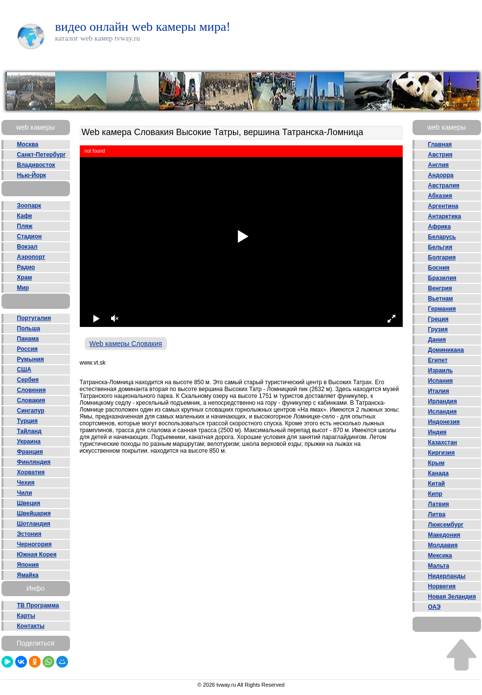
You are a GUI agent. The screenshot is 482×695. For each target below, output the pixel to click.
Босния (439, 267)
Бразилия (442, 278)
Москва (28, 144)
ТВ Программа (38, 605)
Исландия (442, 411)
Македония (444, 535)
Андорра (441, 175)
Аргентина (443, 206)
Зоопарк (29, 205)
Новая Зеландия (452, 596)
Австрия (440, 154)
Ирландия (442, 401)
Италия (438, 391)
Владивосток (36, 165)
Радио (26, 267)
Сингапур (31, 410)
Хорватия (31, 472)
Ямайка (28, 575)
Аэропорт (31, 257)
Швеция (29, 503)
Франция (30, 451)
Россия (27, 349)
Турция (27, 420)
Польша (28, 328)
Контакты (31, 626)
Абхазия (440, 195)
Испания (440, 380)
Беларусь (442, 236)
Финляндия (34, 462)
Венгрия (440, 288)
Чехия (26, 482)
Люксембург (446, 524)
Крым (436, 463)
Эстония (29, 534)
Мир (23, 287)
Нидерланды (447, 576)
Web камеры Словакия (126, 344)
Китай (436, 483)
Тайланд (29, 431)
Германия (442, 308)
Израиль (440, 370)
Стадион (29, 236)
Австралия (443, 185)
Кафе (24, 215)
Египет (438, 360)
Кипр (435, 493)
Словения (31, 390)
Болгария (442, 257)
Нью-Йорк (31, 175)
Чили (24, 492)
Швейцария (34, 513)
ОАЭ (434, 606)
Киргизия (441, 452)
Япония (28, 564)
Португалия (34, 318)
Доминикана (446, 350)
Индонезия (444, 421)
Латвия (438, 504)
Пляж (25, 226)
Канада (438, 473)
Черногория (34, 544)
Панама (28, 338)
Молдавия (443, 545)
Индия (437, 432)
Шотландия (33, 523)
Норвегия (442, 586)
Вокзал (27, 246)
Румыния (30, 359)
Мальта (438, 565)
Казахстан (443, 442)
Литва (437, 514)
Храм (24, 277)
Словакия (31, 400)
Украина (29, 441)
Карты (26, 615)
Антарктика (444, 216)
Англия (438, 165)
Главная (440, 144)
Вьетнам (440, 298)
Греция (438, 319)
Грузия (438, 329)
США (24, 369)
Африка (439, 226)
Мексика (440, 555)
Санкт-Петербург (41, 154)
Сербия (28, 379)
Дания (437, 339)
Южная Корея (37, 554)
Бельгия (440, 247)
